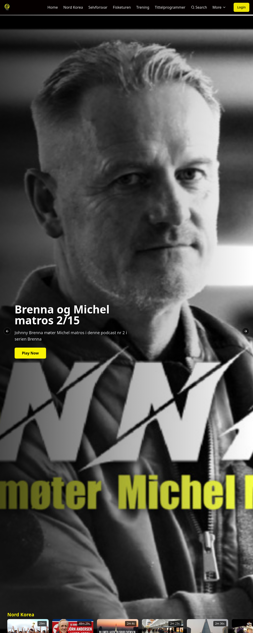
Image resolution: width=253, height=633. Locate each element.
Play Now (30, 353)
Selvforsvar (98, 7)
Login (241, 7)
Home (52, 7)
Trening (142, 7)
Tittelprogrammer (170, 7)
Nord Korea (73, 7)
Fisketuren (122, 7)
